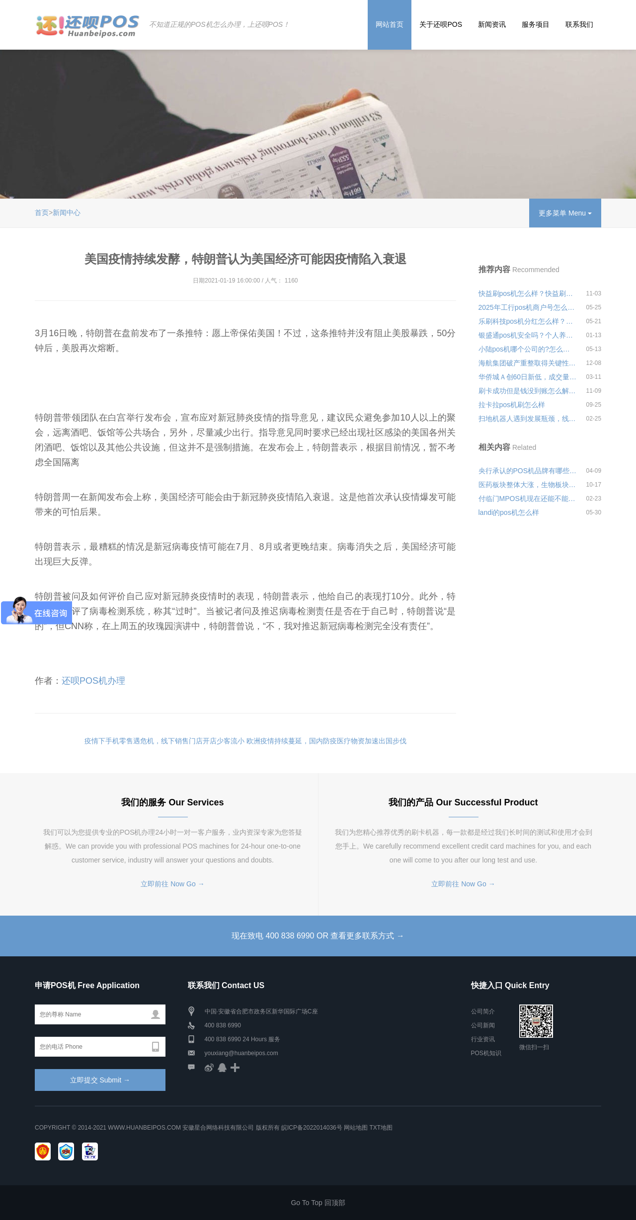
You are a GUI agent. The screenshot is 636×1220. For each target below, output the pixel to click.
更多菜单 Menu (565, 213)
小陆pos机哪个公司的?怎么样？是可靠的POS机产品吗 (527, 349)
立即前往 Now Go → (172, 884)
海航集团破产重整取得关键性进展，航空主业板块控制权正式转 (527, 363)
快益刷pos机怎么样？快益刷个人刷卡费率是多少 (527, 293)
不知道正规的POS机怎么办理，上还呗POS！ (219, 24)
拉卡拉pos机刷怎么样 (512, 405)
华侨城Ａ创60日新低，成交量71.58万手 (527, 377)
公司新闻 (483, 1025)
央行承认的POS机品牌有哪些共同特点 (527, 471)
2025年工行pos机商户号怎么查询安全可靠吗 (527, 307)
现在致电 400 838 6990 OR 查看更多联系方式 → (318, 936)
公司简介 (483, 1011)
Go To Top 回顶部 (318, 1203)
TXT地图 (381, 1127)
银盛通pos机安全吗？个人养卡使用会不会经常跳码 (527, 335)
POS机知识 (486, 1053)
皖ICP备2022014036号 (312, 1127)
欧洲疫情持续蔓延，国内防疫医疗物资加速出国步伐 (326, 741)
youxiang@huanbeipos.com (241, 1053)
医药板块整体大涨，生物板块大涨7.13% (527, 485)
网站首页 (389, 24)
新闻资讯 (492, 24)
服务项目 (536, 24)
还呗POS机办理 (93, 681)
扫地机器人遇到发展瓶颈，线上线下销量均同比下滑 (527, 419)
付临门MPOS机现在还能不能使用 (527, 498)
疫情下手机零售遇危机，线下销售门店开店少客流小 (164, 741)
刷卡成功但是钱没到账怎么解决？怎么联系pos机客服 (527, 391)
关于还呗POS (440, 24)
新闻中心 (66, 212)
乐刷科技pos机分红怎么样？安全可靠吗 (527, 321)
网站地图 (356, 1127)
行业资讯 (483, 1039)
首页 (42, 212)
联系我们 (579, 24)
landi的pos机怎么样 (508, 512)
